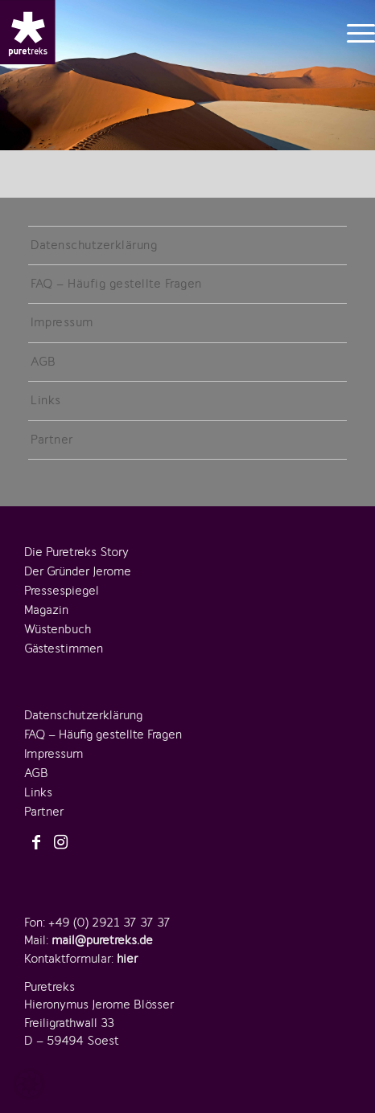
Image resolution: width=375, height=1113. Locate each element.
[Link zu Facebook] (36, 843)
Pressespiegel (61, 590)
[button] (29, 1084)
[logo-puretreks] (28, 32)
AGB (43, 361)
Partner (52, 439)
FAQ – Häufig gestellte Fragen (116, 283)
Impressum (62, 322)
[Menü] (353, 32)
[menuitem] (353, 32)
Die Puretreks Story (76, 552)
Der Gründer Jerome (77, 571)
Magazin (46, 610)
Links (46, 400)
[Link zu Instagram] (60, 843)
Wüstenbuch (57, 629)
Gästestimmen (63, 648)
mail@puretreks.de (102, 940)
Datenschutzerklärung (94, 245)
